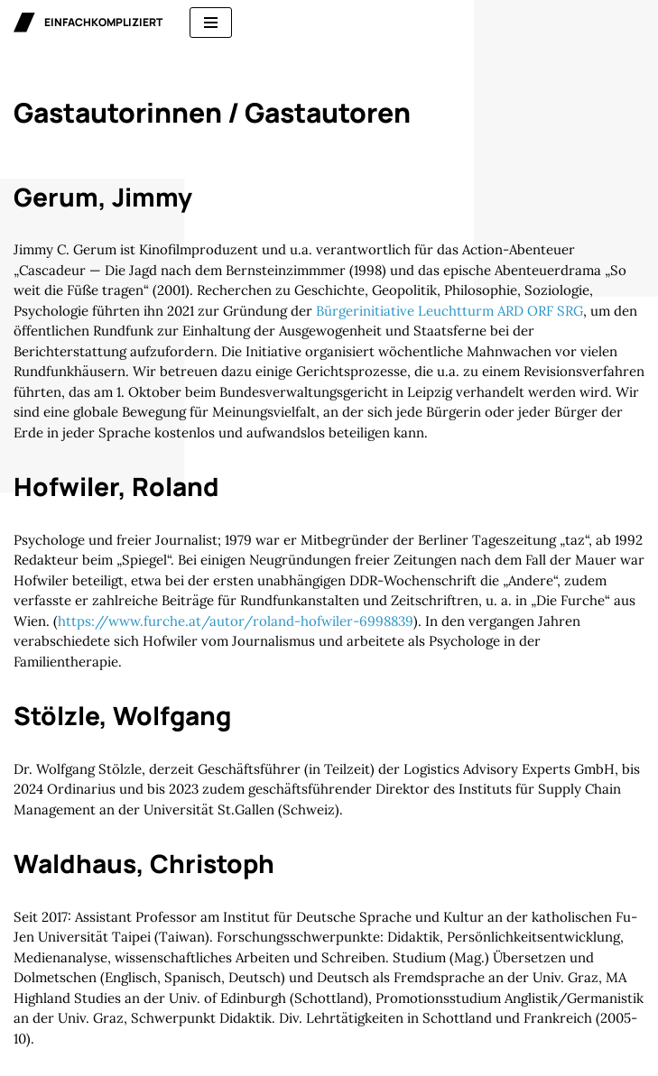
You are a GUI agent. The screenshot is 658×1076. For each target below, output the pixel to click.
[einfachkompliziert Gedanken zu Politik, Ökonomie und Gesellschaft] (88, 22)
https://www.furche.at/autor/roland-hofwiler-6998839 (235, 621)
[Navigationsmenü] (211, 22)
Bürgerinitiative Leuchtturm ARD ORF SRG (449, 310)
